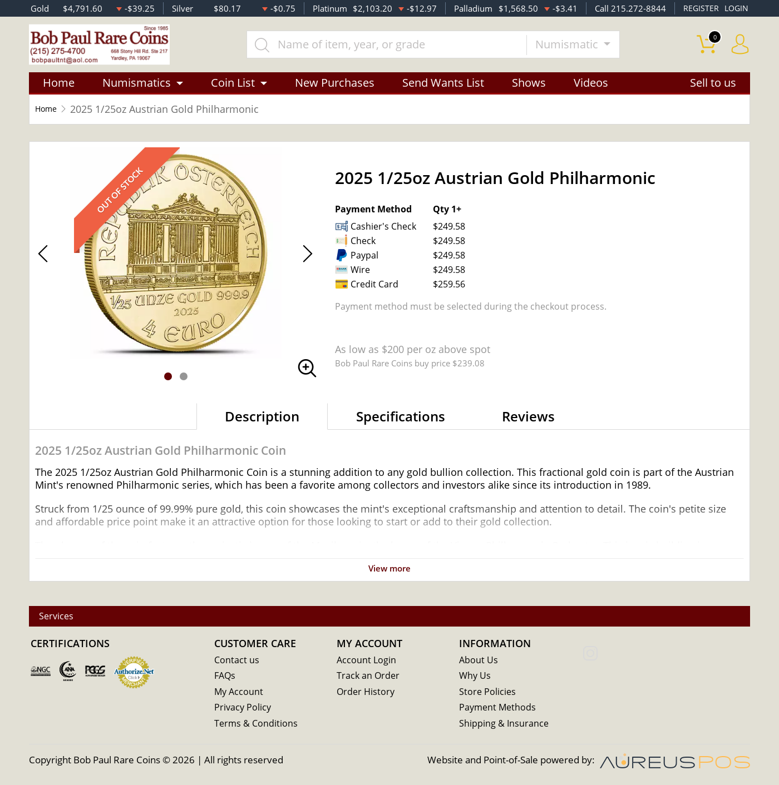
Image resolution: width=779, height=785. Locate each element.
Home (59, 90)
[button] (168, 384)
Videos (591, 90)
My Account (239, 693)
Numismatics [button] (136, 90)
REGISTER (699, 8)
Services (64, 617)
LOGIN (735, 8)
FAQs (225, 677)
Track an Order (369, 677)
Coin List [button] (233, 90)
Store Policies (488, 693)
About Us (479, 661)
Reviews (528, 424)
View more (389, 576)
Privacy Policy (243, 709)
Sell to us (713, 90)
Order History (367, 693)
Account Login (367, 661)
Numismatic (581, 48)
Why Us (475, 677)
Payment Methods (499, 709)
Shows (529, 90)
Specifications (400, 424)
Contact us (237, 661)
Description (262, 424)
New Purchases (334, 90)
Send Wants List (443, 90)
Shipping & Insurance (504, 725)
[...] (400, 48)
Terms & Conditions (256, 725)
